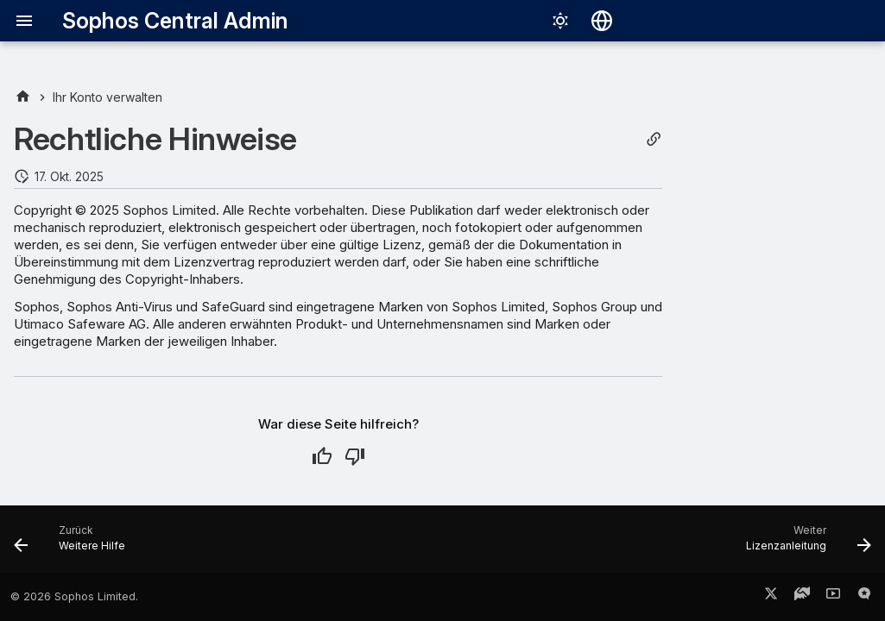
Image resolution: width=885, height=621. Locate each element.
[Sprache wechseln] (602, 20)
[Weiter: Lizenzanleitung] (804, 544)
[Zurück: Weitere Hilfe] (74, 544)
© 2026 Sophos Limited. (74, 596)
